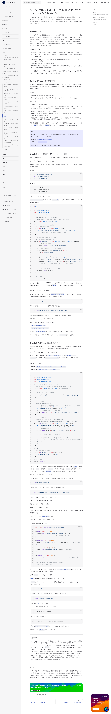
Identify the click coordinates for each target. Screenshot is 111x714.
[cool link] (107, 2)
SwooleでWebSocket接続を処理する (101, 19)
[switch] (89, 2)
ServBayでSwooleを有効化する (100, 14)
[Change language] (83, 2)
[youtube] (102, 2)
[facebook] (99, 2)
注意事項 (95, 22)
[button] (10, 12)
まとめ (94, 24)
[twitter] (96, 2)
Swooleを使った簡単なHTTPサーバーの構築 (101, 17)
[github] (93, 2)
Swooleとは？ (96, 12)
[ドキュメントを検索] (32, 2)
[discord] (105, 2)
